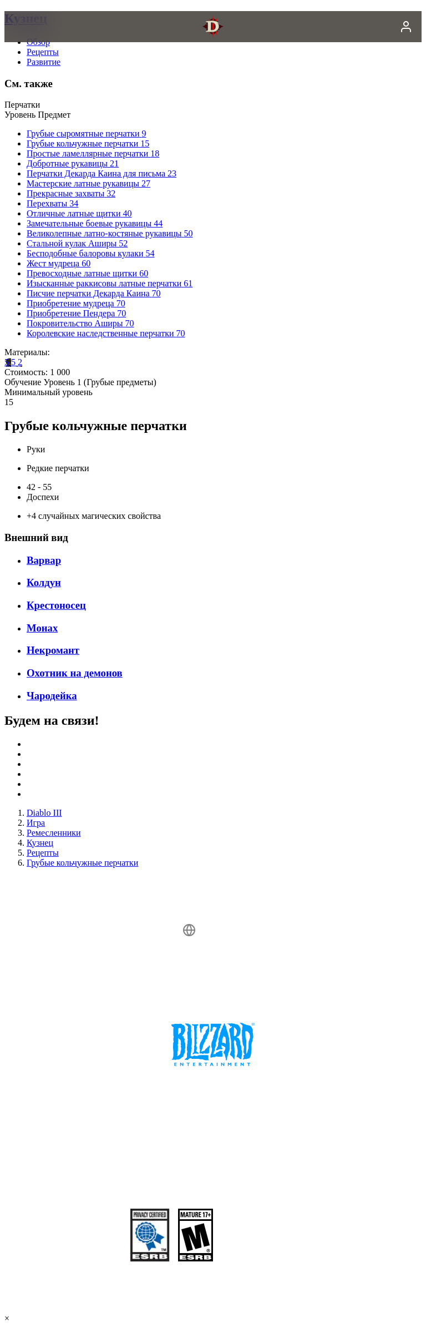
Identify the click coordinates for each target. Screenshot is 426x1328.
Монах (42, 628)
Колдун (44, 582)
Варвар (44, 560)
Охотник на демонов (75, 673)
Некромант (53, 650)
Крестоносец (56, 605)
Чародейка (52, 695)
